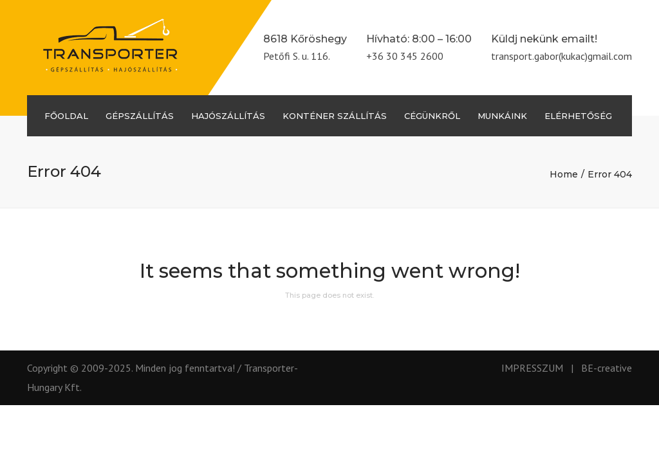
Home (564, 174)
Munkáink (502, 116)
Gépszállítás (140, 116)
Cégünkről (432, 116)
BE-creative (606, 367)
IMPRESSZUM (532, 367)
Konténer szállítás (335, 116)
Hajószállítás (228, 116)
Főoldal (66, 116)
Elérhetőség (578, 116)
